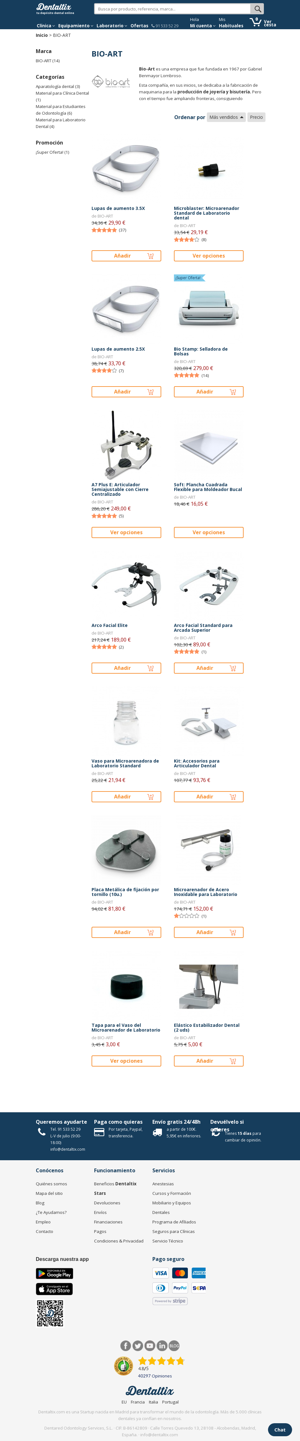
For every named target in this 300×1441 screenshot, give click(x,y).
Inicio (42, 35)
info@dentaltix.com (67, 1149)
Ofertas (139, 26)
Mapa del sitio (49, 1193)
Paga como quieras (118, 1121)
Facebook (125, 1345)
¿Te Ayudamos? (51, 1212)
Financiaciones (108, 1222)
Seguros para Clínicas (173, 1231)
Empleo (43, 1222)
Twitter (138, 1345)
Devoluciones (107, 1203)
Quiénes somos (51, 1184)
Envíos (100, 1212)
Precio (256, 117)
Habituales (231, 26)
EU (124, 1402)
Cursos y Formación (171, 1193)
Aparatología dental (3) (58, 86)
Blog (40, 1203)
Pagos (100, 1231)
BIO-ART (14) (48, 61)
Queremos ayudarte (61, 1121)
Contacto (44, 1231)
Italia (153, 1402)
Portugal (170, 1402)
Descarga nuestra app (62, 1259)
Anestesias (163, 1184)
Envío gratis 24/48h (176, 1121)
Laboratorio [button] (112, 26)
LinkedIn (162, 1345)
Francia (138, 1402)
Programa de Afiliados (174, 1222)
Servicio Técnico (167, 1241)
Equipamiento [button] (75, 26)
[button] (46, 26)
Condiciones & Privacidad (119, 1241)
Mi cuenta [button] (203, 26)
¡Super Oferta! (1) (52, 152)
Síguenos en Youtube (150, 1345)
